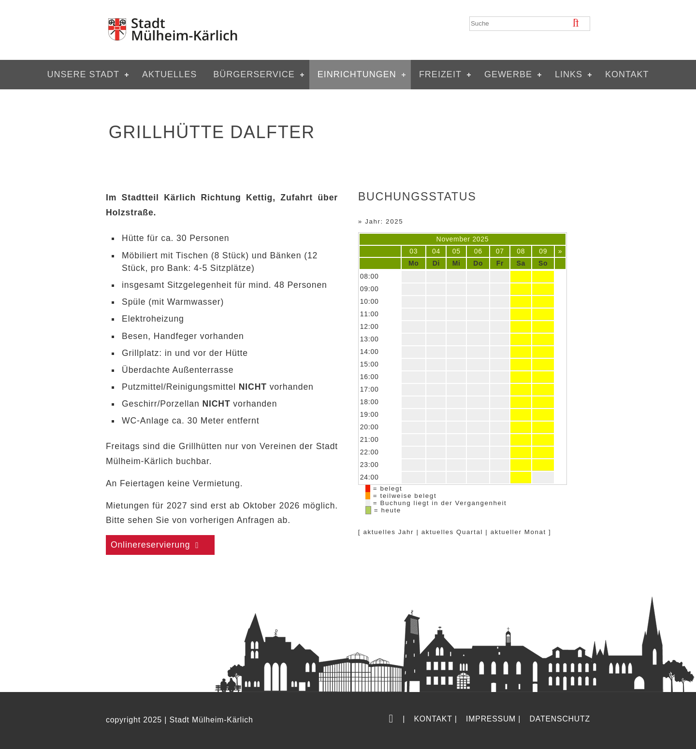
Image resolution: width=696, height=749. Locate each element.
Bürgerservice (254, 74)
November (453, 239)
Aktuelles (169, 74)
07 (500, 251)
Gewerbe (508, 74)
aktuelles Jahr (388, 532)
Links (568, 74)
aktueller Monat (518, 532)
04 (436, 251)
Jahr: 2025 (384, 221)
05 (456, 251)
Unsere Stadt (83, 74)
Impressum (491, 719)
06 (478, 251)
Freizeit (440, 74)
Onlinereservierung (150, 545)
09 (543, 251)
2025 (480, 239)
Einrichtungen (357, 74)
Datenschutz (560, 719)
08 (521, 251)
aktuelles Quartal (452, 532)
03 (413, 251)
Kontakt (627, 74)
